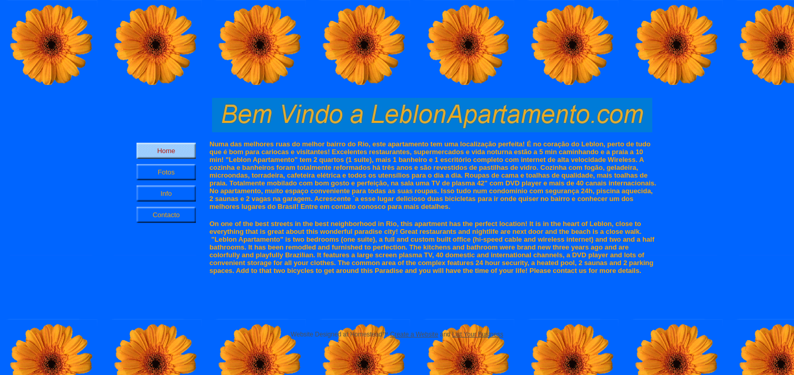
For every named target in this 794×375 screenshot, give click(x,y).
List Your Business (477, 334)
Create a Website (414, 334)
